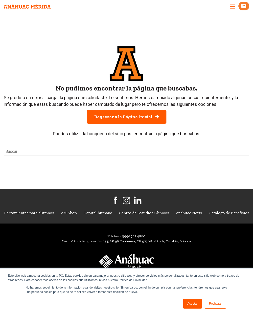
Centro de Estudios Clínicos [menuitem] (144, 212)
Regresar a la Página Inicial (126, 116)
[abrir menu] (232, 7)
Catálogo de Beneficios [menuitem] (229, 212)
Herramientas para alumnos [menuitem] (29, 212)
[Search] (126, 151)
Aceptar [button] (192, 303)
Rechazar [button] (215, 303)
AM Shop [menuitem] (69, 212)
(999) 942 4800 (133, 236)
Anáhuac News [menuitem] (189, 212)
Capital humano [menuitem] (98, 212)
